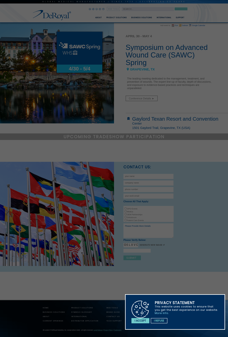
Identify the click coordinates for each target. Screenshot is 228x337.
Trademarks (117, 330)
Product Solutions (116, 18)
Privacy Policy (108, 330)
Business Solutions (141, 18)
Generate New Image (151, 245)
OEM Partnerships (134, 214)
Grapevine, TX (142, 69)
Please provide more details (148, 230)
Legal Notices (97, 330)
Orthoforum (132, 217)
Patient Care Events (135, 220)
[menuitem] (96, 16)
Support (180, 18)
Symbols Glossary (81, 312)
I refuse (159, 320)
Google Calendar (198, 25)
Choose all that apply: (136, 201)
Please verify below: (134, 240)
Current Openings (53, 321)
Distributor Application (84, 321)
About (98, 18)
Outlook (185, 25)
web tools (113, 9)
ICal (176, 25)
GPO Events (132, 209)
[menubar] (138, 16)
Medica (130, 212)
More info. (162, 313)
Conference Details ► (141, 98)
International (164, 18)
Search (181, 9)
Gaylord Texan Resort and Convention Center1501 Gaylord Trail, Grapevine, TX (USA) (175, 123)
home (46, 308)
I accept (140, 320)
